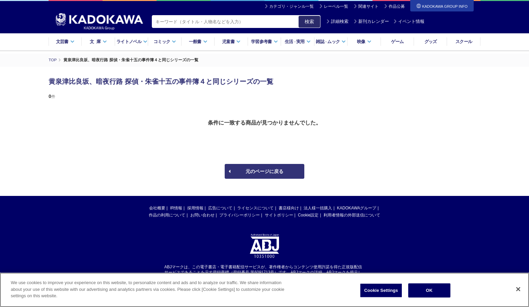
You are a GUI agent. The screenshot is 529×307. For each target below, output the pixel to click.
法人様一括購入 (318, 207)
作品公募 (397, 6)
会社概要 (157, 207)
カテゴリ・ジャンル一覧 (291, 6)
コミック (165, 41)
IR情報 (176, 207)
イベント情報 (408, 21)
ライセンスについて (255, 207)
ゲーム (397, 41)
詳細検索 (337, 21)
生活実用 (298, 41)
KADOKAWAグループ (356, 207)
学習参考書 (264, 41)
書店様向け (289, 207)
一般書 (198, 41)
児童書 (231, 41)
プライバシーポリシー (239, 214)
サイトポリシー (279, 214)
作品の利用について (167, 214)
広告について (220, 207)
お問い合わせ (202, 214)
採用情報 (195, 207)
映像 (364, 41)
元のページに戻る (264, 171)
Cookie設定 (308, 214)
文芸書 (65, 41)
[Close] (518, 289)
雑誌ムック (331, 41)
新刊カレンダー (371, 21)
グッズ (430, 41)
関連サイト (368, 6)
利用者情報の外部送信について (352, 214)
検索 (309, 21)
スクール (463, 41)
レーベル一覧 (336, 6)
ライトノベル (131, 41)
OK (429, 290)
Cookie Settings (381, 290)
